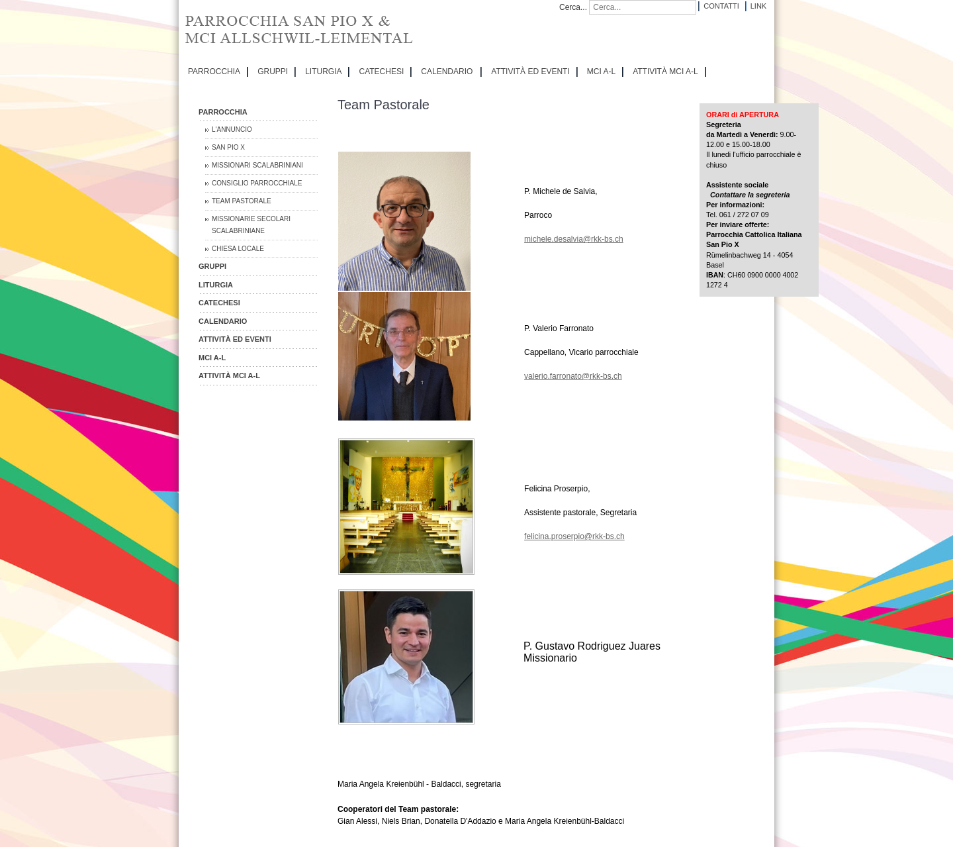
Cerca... (573, 7)
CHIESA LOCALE (238, 248)
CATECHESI (381, 71)
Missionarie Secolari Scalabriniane (251, 224)
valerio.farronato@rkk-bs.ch (573, 376)
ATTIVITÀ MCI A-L (665, 71)
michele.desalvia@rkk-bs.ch (573, 239)
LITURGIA (323, 71)
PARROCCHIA (214, 71)
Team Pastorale (241, 201)
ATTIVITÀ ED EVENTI (530, 71)
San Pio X (228, 147)
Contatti (721, 6)
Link (758, 6)
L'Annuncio (232, 129)
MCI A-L (601, 71)
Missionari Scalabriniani (257, 165)
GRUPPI (272, 71)
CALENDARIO (447, 71)
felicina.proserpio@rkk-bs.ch (574, 536)
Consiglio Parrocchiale (257, 183)
